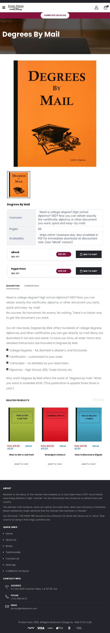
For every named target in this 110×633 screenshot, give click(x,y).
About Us (11, 539)
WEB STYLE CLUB (82, 622)
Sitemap (11, 564)
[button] (105, 7)
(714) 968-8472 (19, 598)
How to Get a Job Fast (21, 454)
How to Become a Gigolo (88, 454)
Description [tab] (12, 286)
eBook (15, 252)
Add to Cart (90, 254)
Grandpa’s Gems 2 (55, 454)
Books (9, 546)
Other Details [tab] (31, 286)
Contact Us (12, 558)
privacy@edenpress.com (24, 608)
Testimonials (13, 552)
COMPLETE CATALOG (55, 15)
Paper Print (18, 269)
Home (9, 533)
